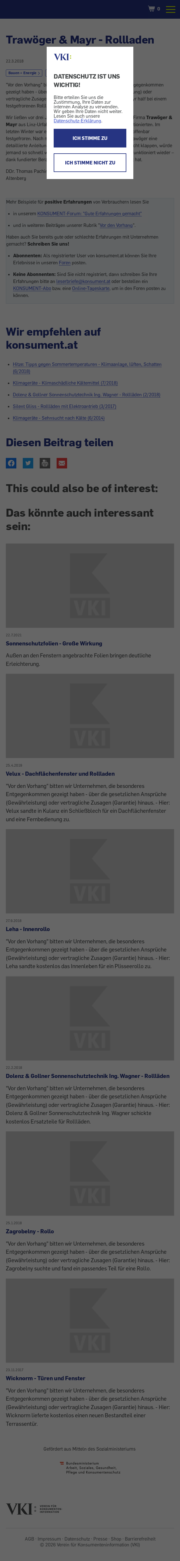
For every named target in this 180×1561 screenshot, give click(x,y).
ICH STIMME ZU (90, 138)
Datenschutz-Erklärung (77, 121)
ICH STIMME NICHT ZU (90, 163)
